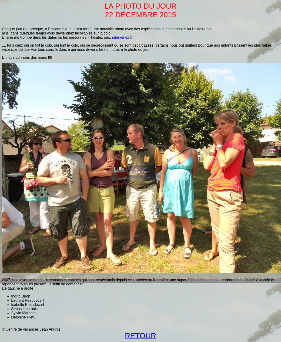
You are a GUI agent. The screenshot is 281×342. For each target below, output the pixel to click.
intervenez (120, 37)
